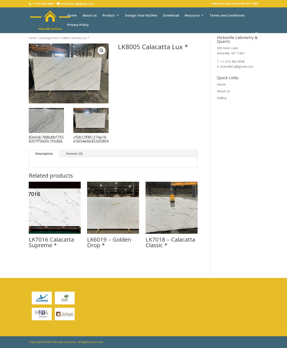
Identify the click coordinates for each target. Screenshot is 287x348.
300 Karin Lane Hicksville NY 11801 (234, 3)
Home (72, 15)
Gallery (222, 98)
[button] (102, 50)
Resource (192, 15)
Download (171, 15)
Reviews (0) (74, 153)
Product (108, 15)
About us (89, 15)
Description (44, 153)
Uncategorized (48, 38)
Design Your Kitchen (141, 15)
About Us (223, 91)
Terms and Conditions (227, 15)
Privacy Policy (78, 25)
